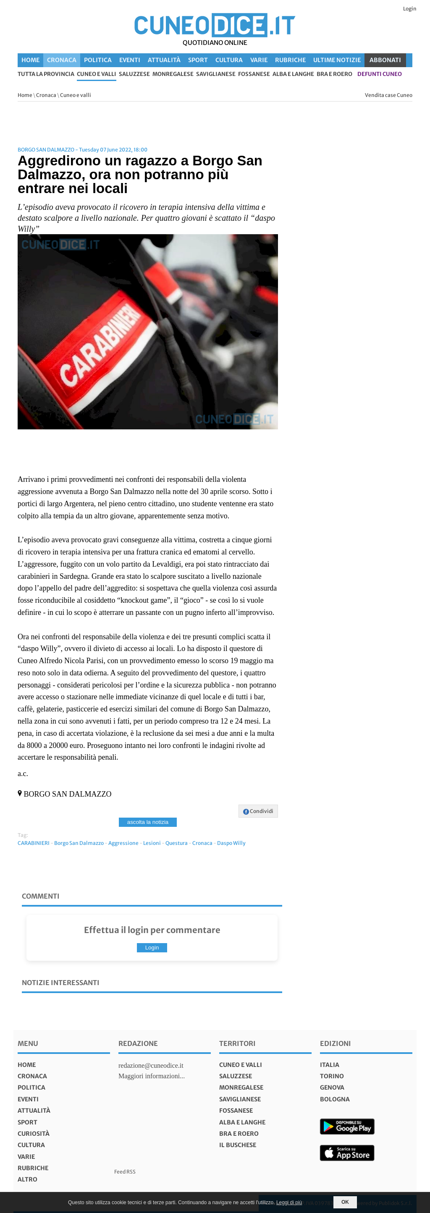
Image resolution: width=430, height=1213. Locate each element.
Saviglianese (216, 74)
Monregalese (173, 74)
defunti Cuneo (379, 74)
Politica (98, 60)
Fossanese (254, 74)
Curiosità (34, 1133)
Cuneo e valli (96, 74)
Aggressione (123, 843)
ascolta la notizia (148, 822)
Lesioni (152, 843)
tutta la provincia (46, 74)
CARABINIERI (34, 843)
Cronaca (61, 60)
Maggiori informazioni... (151, 1076)
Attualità (164, 60)
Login (410, 8)
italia (329, 1065)
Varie (258, 60)
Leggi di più (289, 1202)
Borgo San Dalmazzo (79, 843)
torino (332, 1076)
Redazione (138, 1043)
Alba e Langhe (293, 74)
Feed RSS (125, 1172)
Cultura (229, 60)
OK (345, 1202)
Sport (198, 60)
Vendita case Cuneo (388, 95)
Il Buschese (237, 1145)
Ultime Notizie (337, 60)
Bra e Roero (334, 74)
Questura (176, 843)
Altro (27, 1179)
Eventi (129, 60)
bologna (335, 1099)
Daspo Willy (231, 843)
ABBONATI (385, 60)
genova (332, 1087)
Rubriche (290, 60)
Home (30, 60)
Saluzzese (134, 74)
